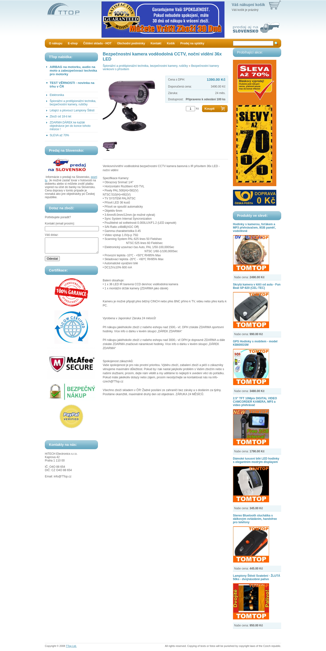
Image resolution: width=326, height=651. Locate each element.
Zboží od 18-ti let (60, 116)
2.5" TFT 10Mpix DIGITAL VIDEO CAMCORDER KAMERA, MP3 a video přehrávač (255, 402)
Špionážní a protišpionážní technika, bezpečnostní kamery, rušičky (73, 102)
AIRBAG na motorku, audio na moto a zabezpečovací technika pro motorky (73, 70)
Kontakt (155, 43)
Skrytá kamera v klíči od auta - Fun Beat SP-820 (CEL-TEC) (256, 286)
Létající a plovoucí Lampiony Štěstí (72, 110)
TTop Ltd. (71, 645)
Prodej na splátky (192, 43)
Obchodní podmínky (131, 43)
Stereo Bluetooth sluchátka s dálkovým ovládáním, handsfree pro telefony (255, 519)
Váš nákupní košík (248, 5)
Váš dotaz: (52, 235)
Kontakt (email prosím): (60, 223)
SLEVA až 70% (59, 135)
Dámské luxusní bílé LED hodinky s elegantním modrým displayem (256, 460)
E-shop (73, 43)
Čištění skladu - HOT (97, 43)
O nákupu (55, 43)
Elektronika (57, 95)
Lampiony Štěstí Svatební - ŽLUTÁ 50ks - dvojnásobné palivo (256, 577)
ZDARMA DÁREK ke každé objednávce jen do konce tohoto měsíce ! (70, 126)
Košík (171, 43)
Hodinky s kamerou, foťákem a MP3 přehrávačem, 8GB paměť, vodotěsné (254, 228)
